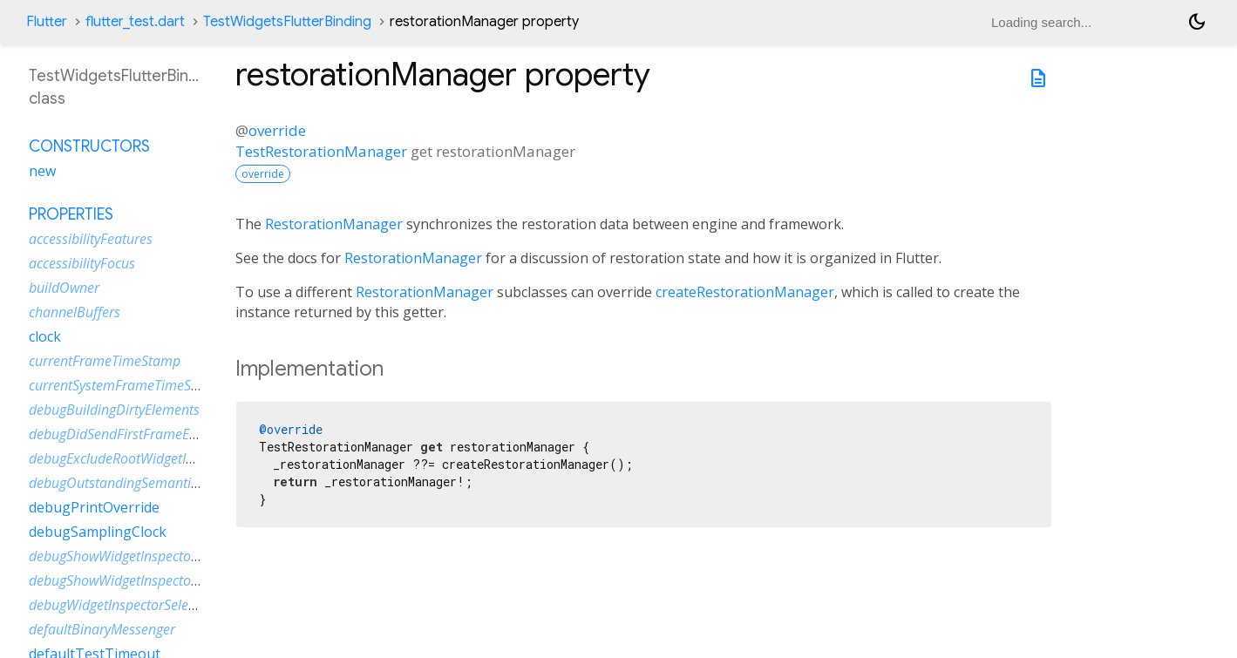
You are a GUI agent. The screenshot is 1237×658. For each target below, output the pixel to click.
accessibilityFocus (82, 263)
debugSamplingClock (98, 531)
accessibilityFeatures (91, 238)
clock (45, 336)
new (42, 170)
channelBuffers (74, 312)
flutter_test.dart (135, 22)
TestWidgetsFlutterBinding (287, 22)
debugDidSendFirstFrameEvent (121, 434)
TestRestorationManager (321, 151)
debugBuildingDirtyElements (114, 409)
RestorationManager (334, 224)
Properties (71, 214)
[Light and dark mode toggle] (1197, 22)
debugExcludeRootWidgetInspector (133, 458)
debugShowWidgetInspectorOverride (138, 556)
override (277, 130)
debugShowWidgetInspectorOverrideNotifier (161, 580)
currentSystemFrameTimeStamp (126, 385)
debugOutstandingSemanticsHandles (141, 482)
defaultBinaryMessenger (102, 629)
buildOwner (64, 287)
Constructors (89, 146)
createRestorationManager (745, 292)
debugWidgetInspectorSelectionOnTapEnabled (168, 604)
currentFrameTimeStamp (104, 360)
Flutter (46, 22)
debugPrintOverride (94, 507)
